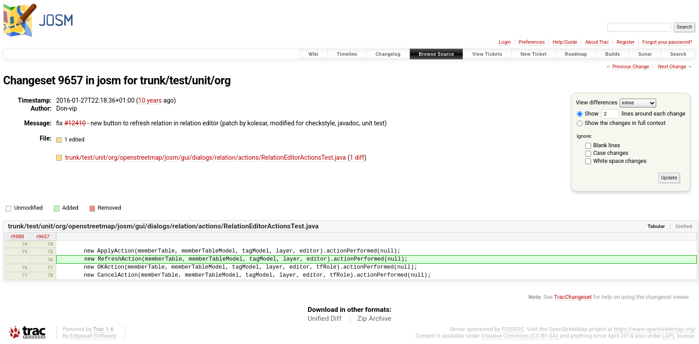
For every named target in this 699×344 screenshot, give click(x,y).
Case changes (611, 152)
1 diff (357, 157)
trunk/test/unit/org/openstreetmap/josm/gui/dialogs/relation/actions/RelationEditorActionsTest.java (206, 157)
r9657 (43, 236)
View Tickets (487, 54)
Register (625, 42)
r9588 (17, 236)
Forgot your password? (667, 42)
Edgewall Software (93, 335)
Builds (612, 54)
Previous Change (631, 67)
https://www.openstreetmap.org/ (655, 329)
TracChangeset (573, 297)
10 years (150, 100)
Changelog (387, 54)
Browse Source (436, 54)
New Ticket (534, 54)
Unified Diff (324, 319)
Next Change (672, 67)
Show (588, 113)
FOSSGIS (513, 329)
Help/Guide (565, 42)
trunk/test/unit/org (185, 80)
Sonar (645, 54)
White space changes (620, 160)
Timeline (347, 54)
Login (505, 42)
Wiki (313, 54)
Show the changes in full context (621, 123)
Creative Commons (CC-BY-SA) (520, 335)
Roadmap (576, 54)
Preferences (531, 42)
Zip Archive (374, 319)
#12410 (75, 123)
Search (678, 54)
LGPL (668, 335)
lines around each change (643, 113)
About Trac (597, 42)
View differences (596, 102)
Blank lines (606, 145)
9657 (70, 80)
